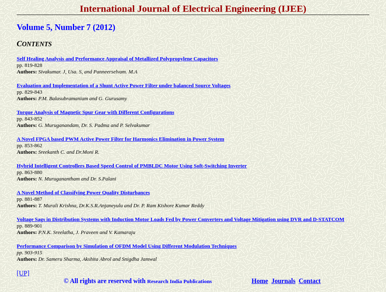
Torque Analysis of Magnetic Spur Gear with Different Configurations (95, 112)
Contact (309, 280)
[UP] (23, 273)
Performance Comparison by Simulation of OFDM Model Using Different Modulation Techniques (127, 246)
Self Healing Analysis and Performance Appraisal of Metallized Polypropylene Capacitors (117, 59)
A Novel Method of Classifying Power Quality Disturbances (83, 192)
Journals (283, 280)
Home (260, 280)
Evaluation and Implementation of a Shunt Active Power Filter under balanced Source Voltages (123, 85)
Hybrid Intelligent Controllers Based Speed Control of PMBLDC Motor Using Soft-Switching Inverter (132, 166)
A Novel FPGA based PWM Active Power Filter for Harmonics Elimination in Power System (120, 139)
